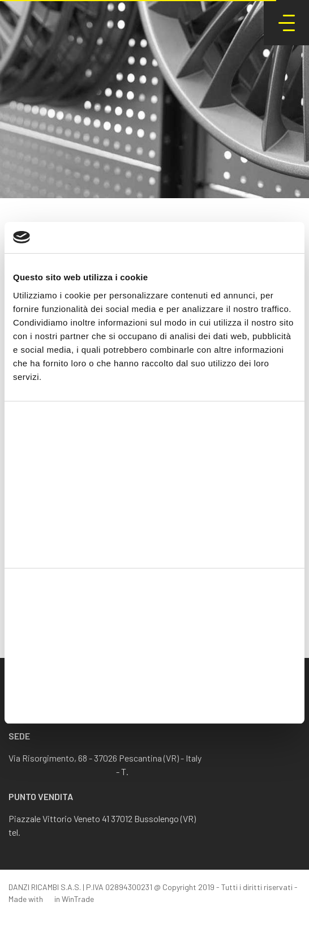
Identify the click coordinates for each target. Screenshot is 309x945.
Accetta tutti (154, 623)
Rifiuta (154, 698)
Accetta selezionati (154, 660)
